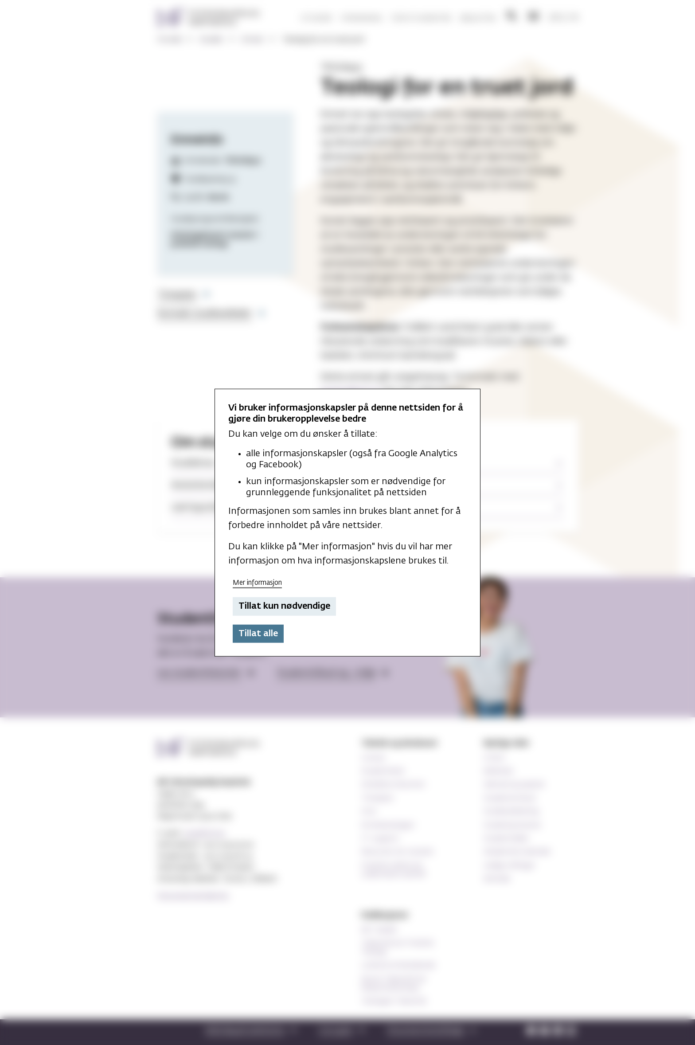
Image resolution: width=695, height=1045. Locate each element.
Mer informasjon (257, 582)
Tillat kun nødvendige (284, 606)
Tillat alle (258, 633)
